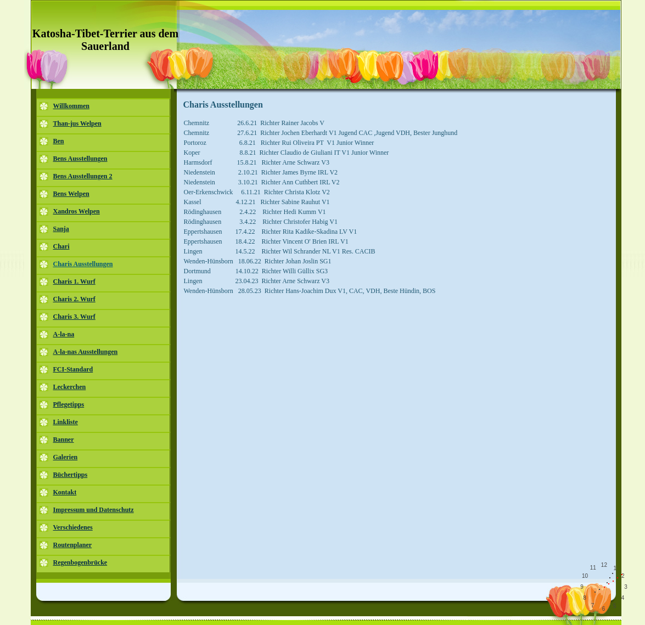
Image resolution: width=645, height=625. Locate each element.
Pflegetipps (69, 404)
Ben (58, 141)
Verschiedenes (73, 527)
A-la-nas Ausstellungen (85, 352)
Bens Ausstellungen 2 (83, 176)
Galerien (65, 457)
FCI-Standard (73, 369)
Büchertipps (70, 474)
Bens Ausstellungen (80, 158)
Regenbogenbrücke (80, 562)
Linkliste (65, 422)
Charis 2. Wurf (74, 299)
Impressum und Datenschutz (93, 510)
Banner (63, 439)
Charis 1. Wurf (74, 281)
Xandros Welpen (76, 211)
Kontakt (65, 492)
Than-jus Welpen (77, 123)
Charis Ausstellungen (83, 264)
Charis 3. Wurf (74, 316)
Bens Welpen (71, 194)
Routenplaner (72, 545)
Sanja (61, 229)
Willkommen (71, 106)
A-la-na (64, 334)
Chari (61, 246)
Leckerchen (69, 387)
